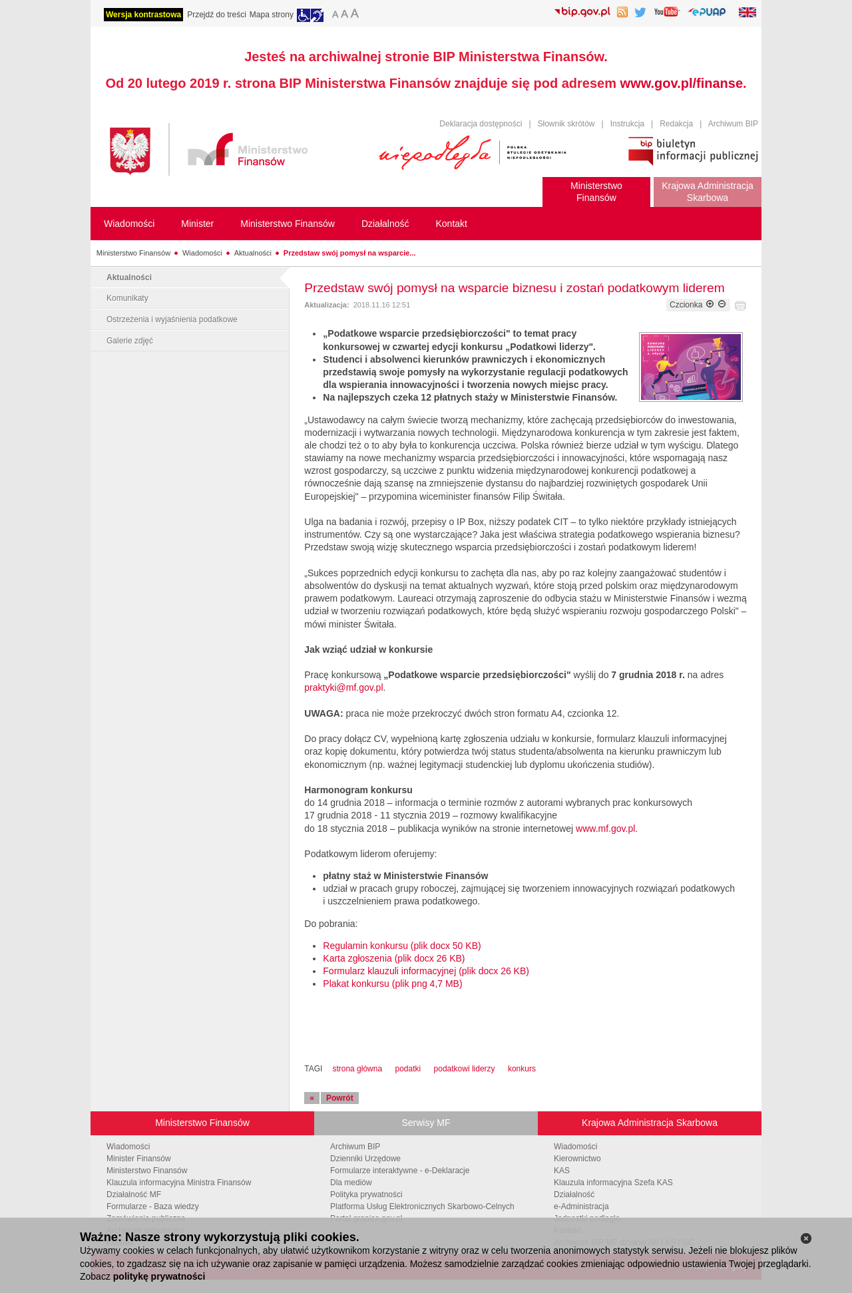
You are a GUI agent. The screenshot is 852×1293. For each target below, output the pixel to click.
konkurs (522, 1068)
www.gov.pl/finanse (681, 83)
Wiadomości (202, 253)
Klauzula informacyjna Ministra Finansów (178, 1182)
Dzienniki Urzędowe (365, 1158)
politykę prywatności (159, 1276)
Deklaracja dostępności (480, 123)
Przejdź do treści (216, 14)
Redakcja (676, 123)
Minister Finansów (138, 1158)
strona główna (357, 1068)
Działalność (574, 1194)
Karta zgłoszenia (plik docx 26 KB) (394, 958)
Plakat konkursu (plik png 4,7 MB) (392, 983)
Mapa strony (272, 14)
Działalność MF (133, 1194)
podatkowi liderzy (464, 1068)
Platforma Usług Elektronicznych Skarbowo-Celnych (422, 1206)
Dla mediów (351, 1182)
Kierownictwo (577, 1158)
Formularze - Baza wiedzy (152, 1206)
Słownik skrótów (566, 123)
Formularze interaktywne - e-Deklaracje (399, 1170)
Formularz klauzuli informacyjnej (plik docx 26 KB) (426, 971)
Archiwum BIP (733, 123)
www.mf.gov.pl (605, 828)
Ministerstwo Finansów (133, 253)
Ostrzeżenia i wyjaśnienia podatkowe (172, 319)
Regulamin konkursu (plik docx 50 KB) (402, 945)
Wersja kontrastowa (143, 14)
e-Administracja (581, 1206)
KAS (562, 1170)
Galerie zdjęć (129, 340)
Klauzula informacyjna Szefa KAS (613, 1182)
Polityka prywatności (366, 1194)
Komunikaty (127, 298)
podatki (408, 1068)
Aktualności (253, 253)
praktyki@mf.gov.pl (343, 687)
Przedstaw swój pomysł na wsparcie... (350, 253)
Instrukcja (627, 123)
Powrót (339, 1098)
